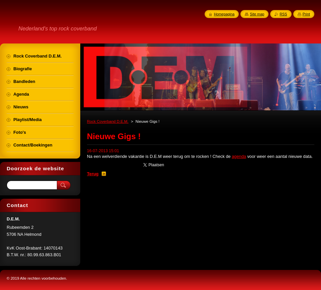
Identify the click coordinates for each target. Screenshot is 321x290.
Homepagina (224, 14)
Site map (257, 14)
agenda (239, 156)
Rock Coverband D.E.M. (107, 121)
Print (306, 14)
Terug (93, 173)
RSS (283, 14)
